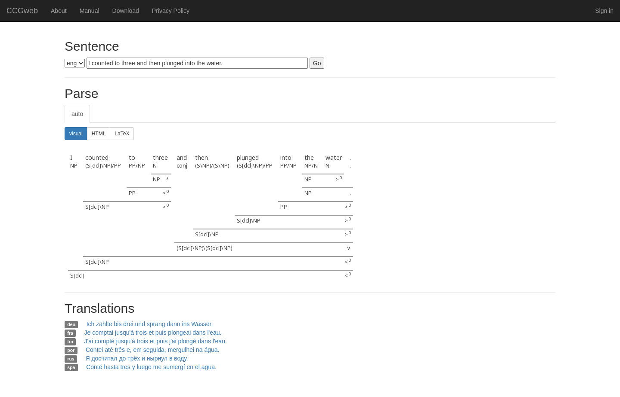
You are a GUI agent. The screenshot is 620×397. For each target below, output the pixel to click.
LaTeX (122, 134)
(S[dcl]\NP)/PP (103, 165)
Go (317, 63)
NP (74, 165)
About (59, 10)
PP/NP (137, 165)
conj (182, 165)
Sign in (604, 10)
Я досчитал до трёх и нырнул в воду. (136, 358)
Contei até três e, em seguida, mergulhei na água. (153, 349)
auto (77, 113)
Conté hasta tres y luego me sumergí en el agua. (151, 366)
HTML (99, 134)
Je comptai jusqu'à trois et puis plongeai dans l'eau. (152, 332)
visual (76, 134)
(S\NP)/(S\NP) (212, 165)
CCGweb (22, 10)
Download (125, 10)
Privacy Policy (170, 10)
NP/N (311, 165)
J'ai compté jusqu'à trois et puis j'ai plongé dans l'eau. (155, 341)
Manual (89, 10)
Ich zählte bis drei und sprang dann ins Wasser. (150, 324)
